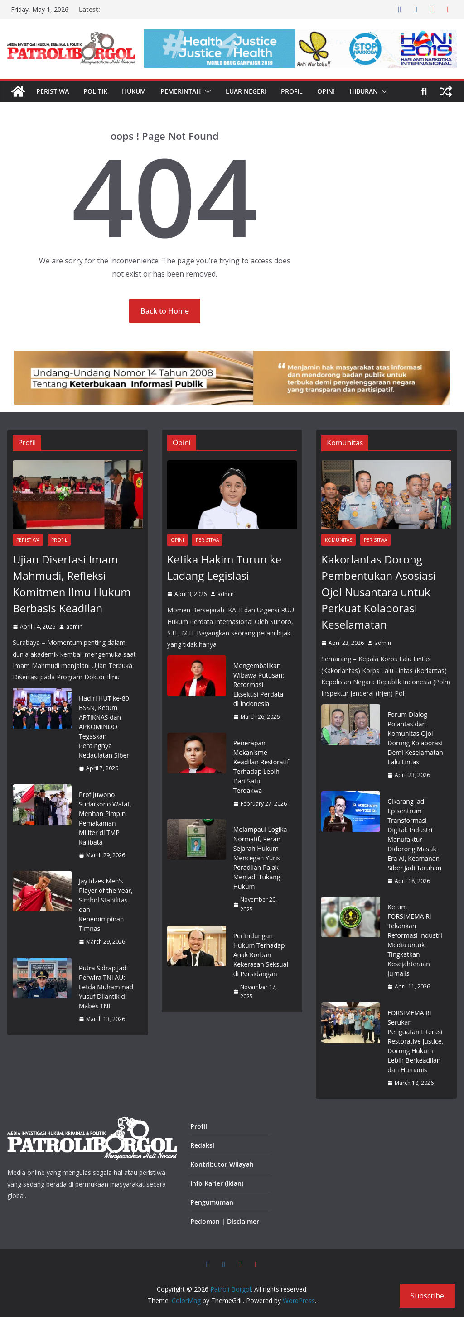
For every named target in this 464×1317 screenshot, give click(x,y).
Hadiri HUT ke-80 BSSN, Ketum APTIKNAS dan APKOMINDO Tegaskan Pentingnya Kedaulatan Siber (104, 726)
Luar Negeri (246, 91)
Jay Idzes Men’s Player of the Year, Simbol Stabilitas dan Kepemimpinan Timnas (106, 905)
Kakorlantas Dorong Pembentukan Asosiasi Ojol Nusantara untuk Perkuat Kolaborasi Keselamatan (378, 592)
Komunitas (338, 540)
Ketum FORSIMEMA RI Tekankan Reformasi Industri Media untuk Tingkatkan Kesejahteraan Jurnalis (414, 940)
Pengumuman (211, 1202)
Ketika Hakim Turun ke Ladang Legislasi (224, 567)
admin (74, 626)
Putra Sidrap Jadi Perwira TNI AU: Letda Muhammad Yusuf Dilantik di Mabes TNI (106, 987)
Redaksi (202, 1145)
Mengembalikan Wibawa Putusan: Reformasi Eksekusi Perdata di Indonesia (258, 684)
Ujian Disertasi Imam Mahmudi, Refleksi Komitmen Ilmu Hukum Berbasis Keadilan (72, 584)
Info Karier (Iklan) (216, 1183)
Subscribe (427, 1296)
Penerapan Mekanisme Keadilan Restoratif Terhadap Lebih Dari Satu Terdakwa (261, 767)
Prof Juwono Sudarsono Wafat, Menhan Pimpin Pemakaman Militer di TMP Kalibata (105, 818)
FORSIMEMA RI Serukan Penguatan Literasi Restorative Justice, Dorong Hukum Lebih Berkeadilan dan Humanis (415, 1041)
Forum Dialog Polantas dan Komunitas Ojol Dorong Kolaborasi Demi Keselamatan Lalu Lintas (415, 738)
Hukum (134, 91)
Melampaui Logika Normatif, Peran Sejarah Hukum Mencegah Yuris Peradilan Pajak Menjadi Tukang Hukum (260, 858)
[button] (206, 91)
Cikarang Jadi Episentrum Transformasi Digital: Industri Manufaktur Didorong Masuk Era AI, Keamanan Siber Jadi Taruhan (414, 834)
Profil (292, 91)
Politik (95, 91)
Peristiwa (52, 91)
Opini (326, 91)
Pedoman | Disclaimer (224, 1221)
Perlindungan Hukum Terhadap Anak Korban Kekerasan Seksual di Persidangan (260, 954)
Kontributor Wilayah (222, 1164)
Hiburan (363, 91)
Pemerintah (180, 91)
